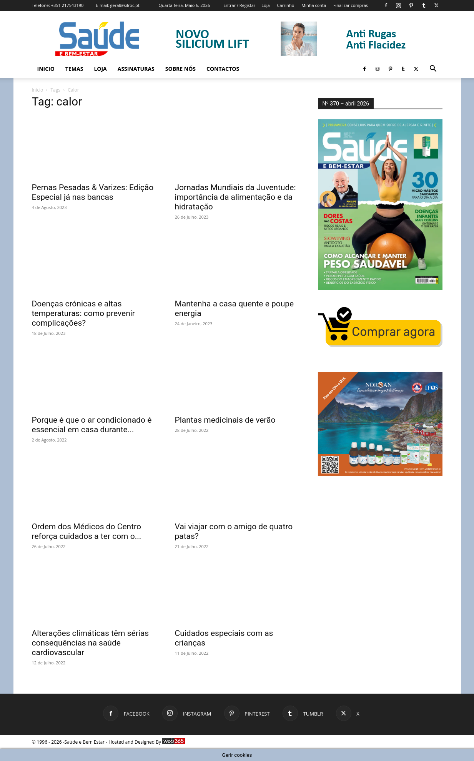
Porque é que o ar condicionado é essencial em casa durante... (92, 424)
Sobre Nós (180, 68)
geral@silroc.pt (125, 5)
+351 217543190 (67, 5)
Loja (265, 5)
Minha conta (313, 5)
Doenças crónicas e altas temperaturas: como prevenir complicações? (83, 313)
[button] (433, 69)
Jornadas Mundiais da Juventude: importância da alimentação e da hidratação (235, 197)
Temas (74, 68)
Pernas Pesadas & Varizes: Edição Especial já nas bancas (93, 192)
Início (37, 90)
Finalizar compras (350, 5)
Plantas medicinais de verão (225, 420)
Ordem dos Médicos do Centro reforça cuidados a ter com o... (86, 531)
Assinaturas (136, 68)
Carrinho (285, 5)
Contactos (222, 68)
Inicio (46, 68)
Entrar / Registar (239, 5)
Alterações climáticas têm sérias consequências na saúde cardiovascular (90, 643)
